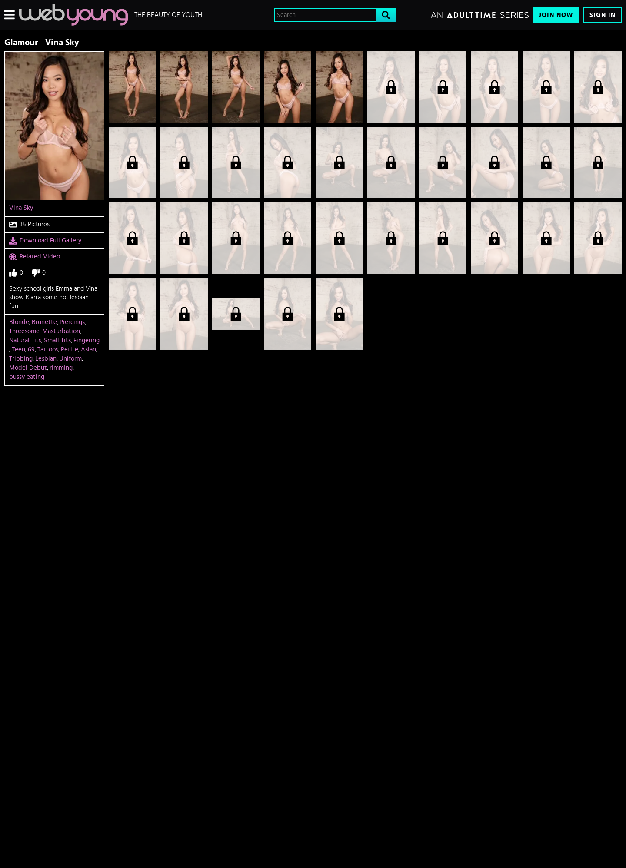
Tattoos (47, 349)
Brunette (44, 322)
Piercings (72, 322)
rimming (61, 367)
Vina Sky (21, 208)
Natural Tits (25, 340)
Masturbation (61, 331)
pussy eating (26, 377)
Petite (69, 349)
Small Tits (57, 340)
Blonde (19, 322)
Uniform (70, 358)
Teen (18, 349)
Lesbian (46, 358)
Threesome (24, 331)
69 (31, 349)
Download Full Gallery (45, 241)
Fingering (86, 340)
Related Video (34, 257)
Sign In (602, 15)
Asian (88, 349)
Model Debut (28, 367)
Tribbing (21, 358)
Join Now (556, 15)
